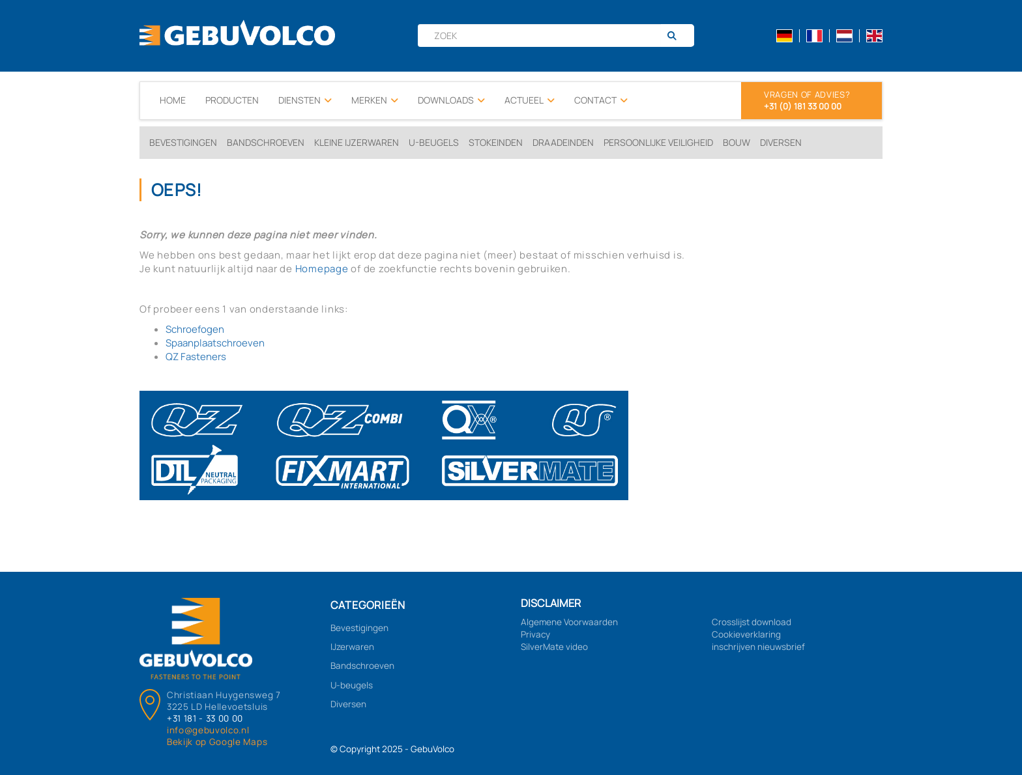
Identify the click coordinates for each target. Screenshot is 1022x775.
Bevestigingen (183, 142)
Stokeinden (496, 142)
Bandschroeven (265, 142)
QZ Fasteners (196, 356)
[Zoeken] (677, 35)
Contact (601, 100)
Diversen (781, 142)
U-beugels (434, 142)
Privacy (535, 634)
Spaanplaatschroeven (215, 343)
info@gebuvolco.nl (208, 730)
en (874, 35)
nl (844, 35)
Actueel (529, 100)
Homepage (322, 268)
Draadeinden (563, 142)
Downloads (451, 100)
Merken (374, 100)
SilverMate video (554, 647)
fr (814, 35)
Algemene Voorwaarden (569, 622)
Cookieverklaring (746, 634)
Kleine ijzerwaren (356, 142)
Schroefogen (195, 329)
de (784, 35)
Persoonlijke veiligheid (658, 142)
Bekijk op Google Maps (217, 742)
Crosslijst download (751, 622)
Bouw (736, 142)
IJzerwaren (352, 647)
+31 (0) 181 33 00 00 (802, 106)
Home (173, 100)
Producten (232, 100)
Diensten (305, 100)
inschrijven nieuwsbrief (758, 647)
